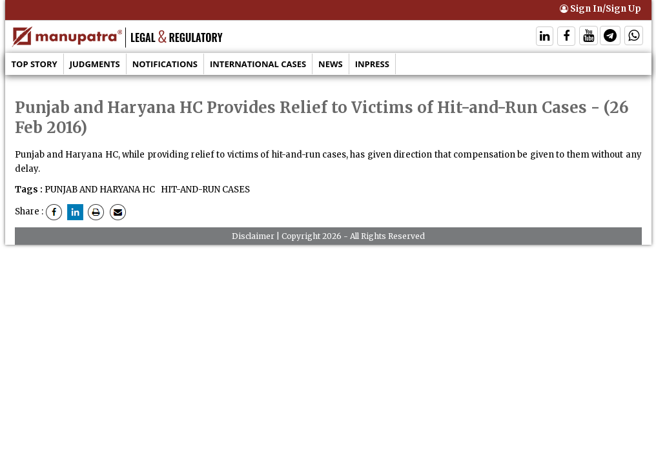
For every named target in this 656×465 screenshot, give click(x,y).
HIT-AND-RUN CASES (204, 189)
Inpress (372, 64)
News (330, 64)
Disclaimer (253, 236)
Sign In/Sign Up (600, 8)
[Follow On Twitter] (588, 37)
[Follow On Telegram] (610, 37)
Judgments (95, 64)
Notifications (165, 64)
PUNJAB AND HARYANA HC (100, 189)
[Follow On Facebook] (566, 37)
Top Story (34, 64)
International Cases (258, 64)
